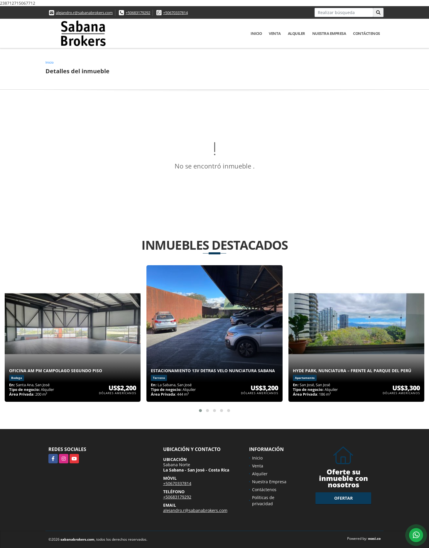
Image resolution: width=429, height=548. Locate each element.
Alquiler (296, 33)
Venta (275, 33)
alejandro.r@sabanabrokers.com (84, 12)
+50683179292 (138, 12)
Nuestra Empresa (329, 33)
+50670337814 (175, 12)
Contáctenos (366, 33)
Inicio (256, 33)
